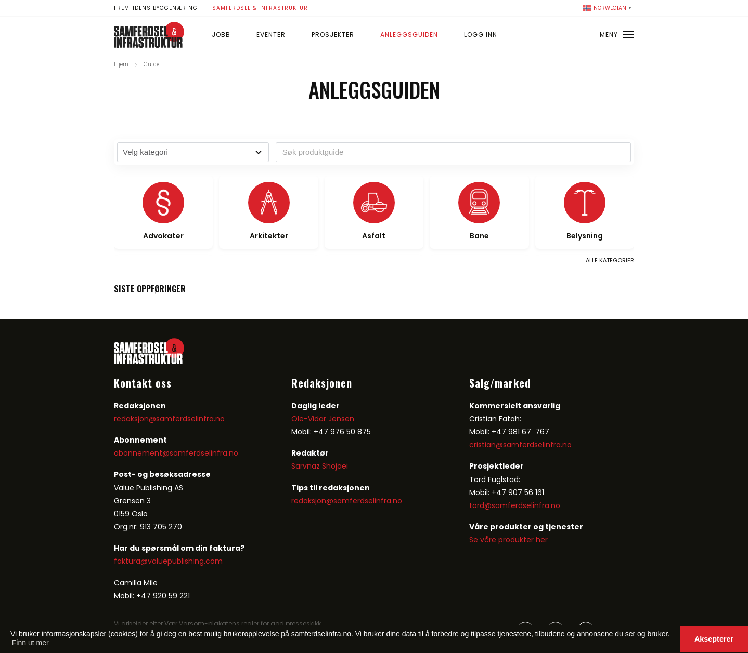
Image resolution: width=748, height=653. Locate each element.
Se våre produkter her (508, 540)
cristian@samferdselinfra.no (520, 444)
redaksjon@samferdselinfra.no (169, 419)
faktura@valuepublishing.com (168, 561)
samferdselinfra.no (204, 453)
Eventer (271, 34)
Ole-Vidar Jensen (322, 419)
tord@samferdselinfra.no (514, 505)
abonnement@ (142, 453)
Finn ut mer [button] (30, 642)
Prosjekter (333, 34)
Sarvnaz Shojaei (319, 466)
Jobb (221, 34)
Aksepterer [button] (713, 639)
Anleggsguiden (409, 34)
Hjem (121, 64)
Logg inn (480, 34)
